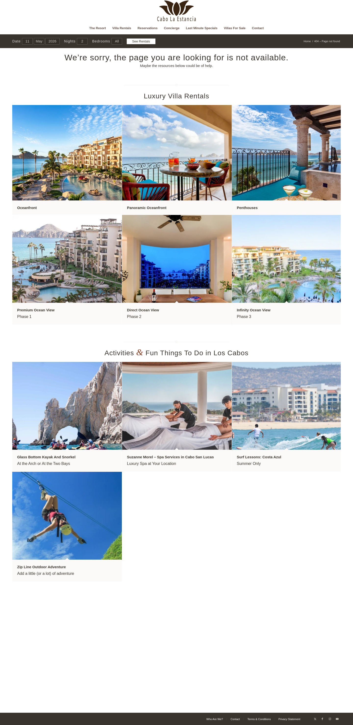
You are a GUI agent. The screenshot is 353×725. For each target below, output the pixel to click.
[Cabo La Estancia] (176, 11)
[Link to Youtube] (337, 719)
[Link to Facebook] (322, 719)
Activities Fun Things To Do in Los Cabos (176, 353)
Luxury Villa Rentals (176, 96)
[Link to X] (315, 719)
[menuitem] (97, 28)
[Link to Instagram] (329, 719)
